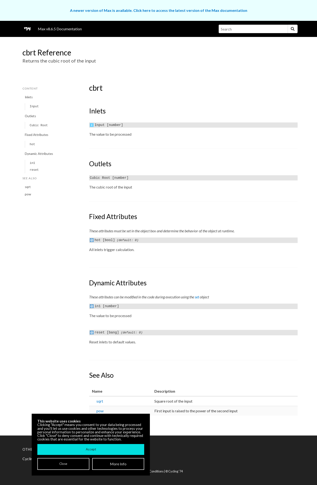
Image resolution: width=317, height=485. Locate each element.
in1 (32, 163)
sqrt (28, 187)
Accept (91, 449)
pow (28, 194)
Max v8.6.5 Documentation (60, 29)
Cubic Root (39, 125)
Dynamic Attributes (39, 154)
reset (34, 170)
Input (34, 106)
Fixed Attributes (36, 135)
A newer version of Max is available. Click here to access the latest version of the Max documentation (158, 10)
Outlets (30, 116)
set (197, 297)
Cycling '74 (175, 471)
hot (32, 144)
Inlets (29, 97)
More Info (118, 464)
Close (63, 464)
